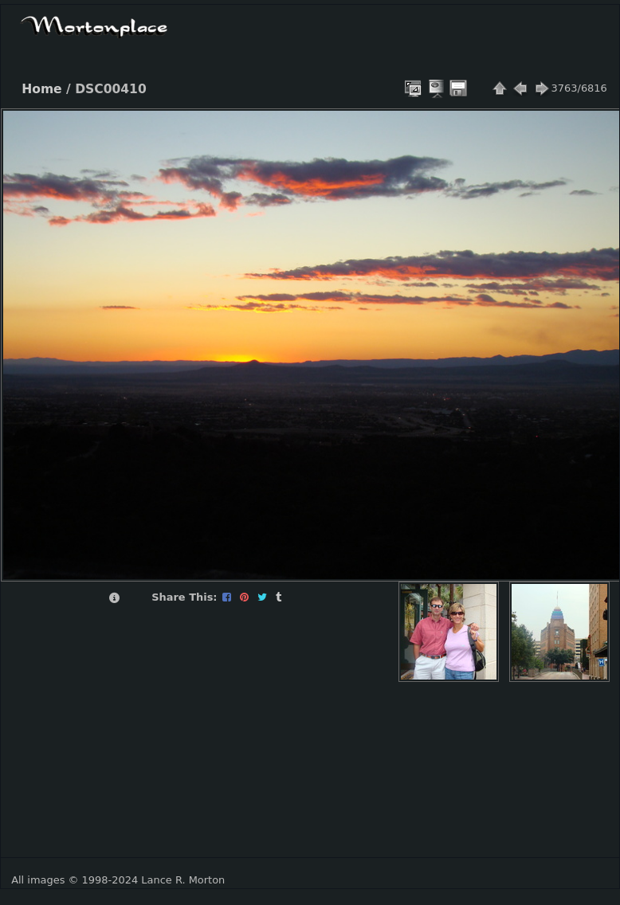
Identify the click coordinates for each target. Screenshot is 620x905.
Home (41, 89)
